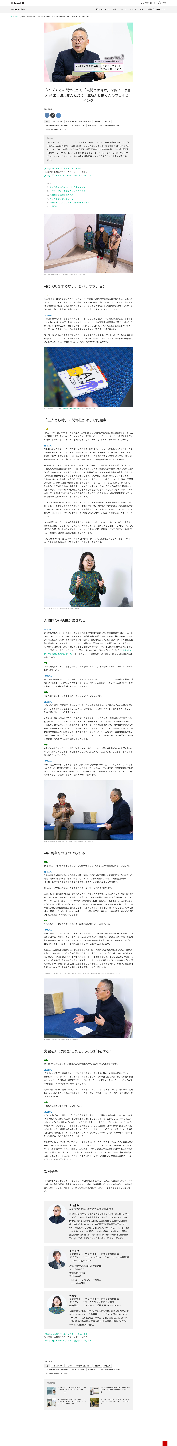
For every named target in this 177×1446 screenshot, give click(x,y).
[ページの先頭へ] (165, 1443)
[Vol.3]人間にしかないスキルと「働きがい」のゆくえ (68, 175)
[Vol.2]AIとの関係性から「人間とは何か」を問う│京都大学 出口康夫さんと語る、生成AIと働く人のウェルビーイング (88, 95)
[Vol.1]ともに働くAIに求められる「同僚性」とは (65, 168)
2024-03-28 (48, 109)
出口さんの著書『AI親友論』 (71, 408)
